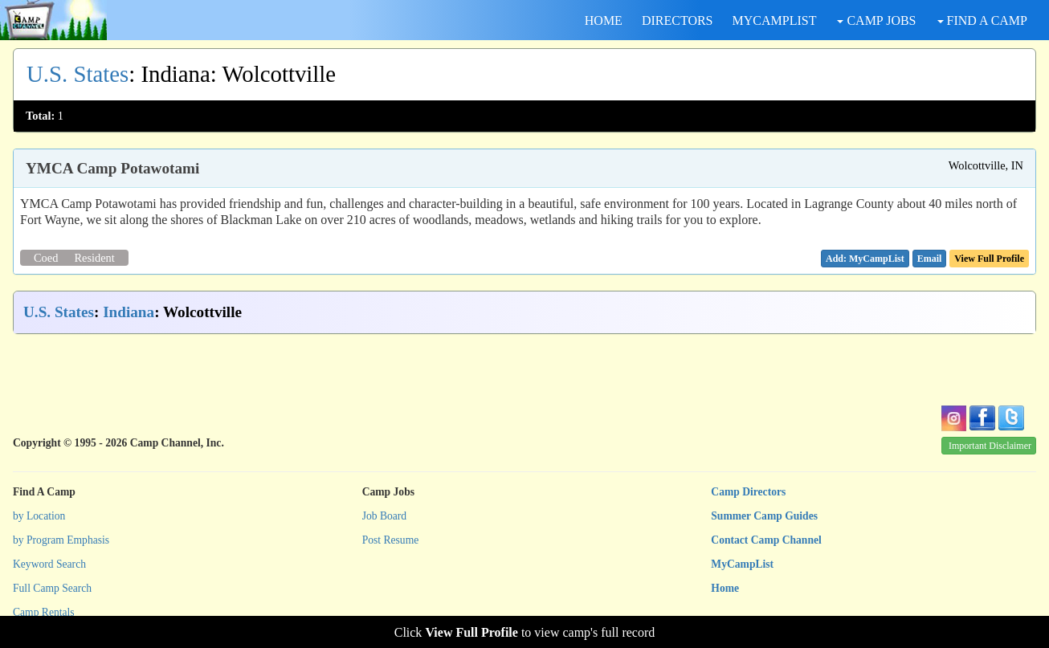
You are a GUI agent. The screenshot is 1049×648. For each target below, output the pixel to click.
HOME (603, 20)
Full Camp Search (52, 588)
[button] (929, 258)
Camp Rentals (44, 612)
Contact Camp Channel (766, 540)
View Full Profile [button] (989, 258)
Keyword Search (49, 564)
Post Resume (390, 540)
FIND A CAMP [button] (982, 20)
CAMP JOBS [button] (876, 20)
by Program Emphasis (61, 540)
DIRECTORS (677, 20)
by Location (39, 516)
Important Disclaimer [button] (990, 445)
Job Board (384, 516)
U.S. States (78, 74)
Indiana (128, 312)
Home (725, 588)
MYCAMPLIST (775, 20)
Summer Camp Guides (764, 516)
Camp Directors (748, 492)
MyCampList (742, 564)
